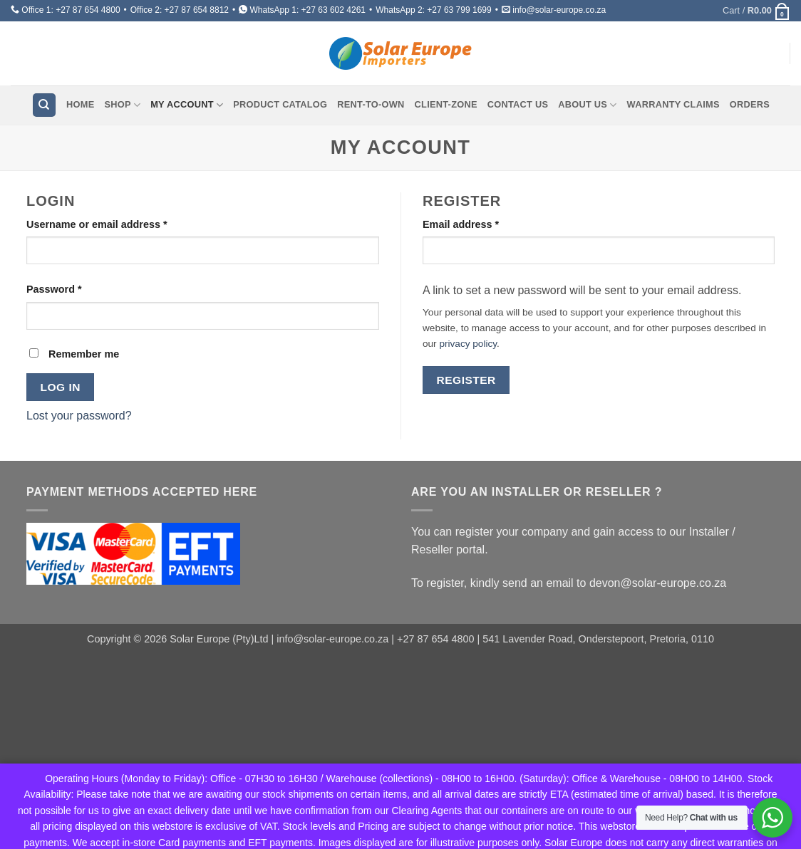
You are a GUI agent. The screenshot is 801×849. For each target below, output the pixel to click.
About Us (587, 105)
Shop (122, 105)
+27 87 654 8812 (197, 10)
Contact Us (518, 104)
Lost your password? (79, 416)
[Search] (44, 105)
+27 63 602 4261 (333, 10)
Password (75, 288)
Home (80, 104)
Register (466, 380)
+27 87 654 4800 (88, 10)
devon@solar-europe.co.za (657, 583)
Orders (750, 104)
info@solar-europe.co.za (559, 10)
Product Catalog (280, 104)
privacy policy (468, 343)
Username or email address (118, 223)
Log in (61, 387)
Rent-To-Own (370, 104)
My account (186, 105)
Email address (483, 223)
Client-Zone (446, 104)
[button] (756, 10)
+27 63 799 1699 (459, 10)
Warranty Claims (673, 104)
